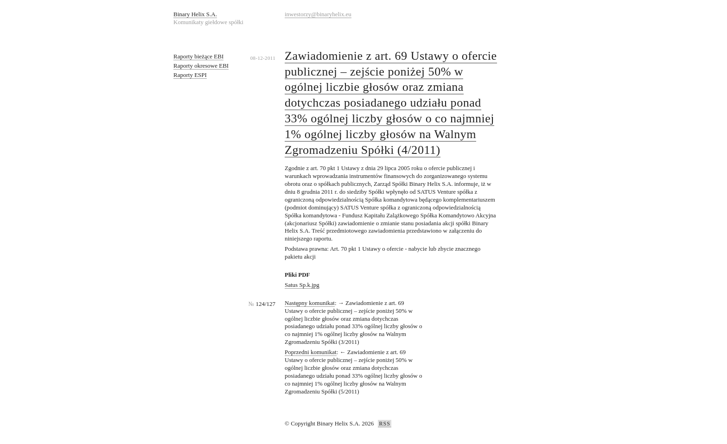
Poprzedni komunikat (311, 352)
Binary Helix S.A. (195, 14)
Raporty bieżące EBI (198, 56)
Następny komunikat (310, 302)
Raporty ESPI (190, 74)
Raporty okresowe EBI (201, 65)
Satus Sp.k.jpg (302, 284)
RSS (384, 423)
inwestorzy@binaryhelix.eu (318, 14)
